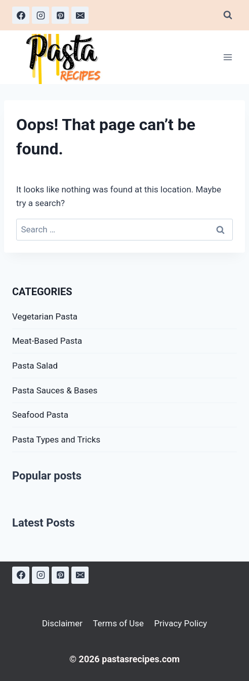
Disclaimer (62, 623)
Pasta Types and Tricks (56, 439)
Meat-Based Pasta (47, 341)
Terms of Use (118, 623)
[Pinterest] (60, 15)
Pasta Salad (35, 365)
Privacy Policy (180, 623)
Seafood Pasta (40, 415)
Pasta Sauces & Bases (55, 390)
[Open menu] (227, 57)
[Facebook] (20, 15)
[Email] (80, 15)
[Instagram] (40, 15)
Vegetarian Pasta (44, 316)
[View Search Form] (228, 15)
